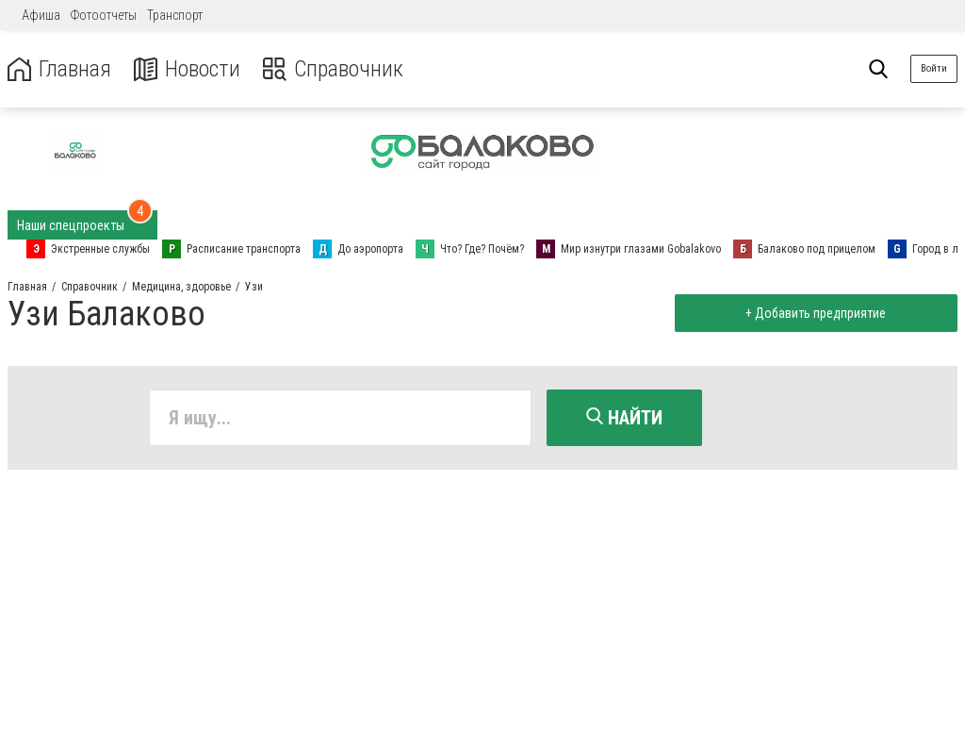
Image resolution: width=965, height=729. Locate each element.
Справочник (333, 69)
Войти (934, 68)
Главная (59, 69)
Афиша (41, 15)
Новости (187, 69)
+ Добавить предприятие (815, 313)
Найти (624, 417)
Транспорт (175, 15)
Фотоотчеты (104, 15)
